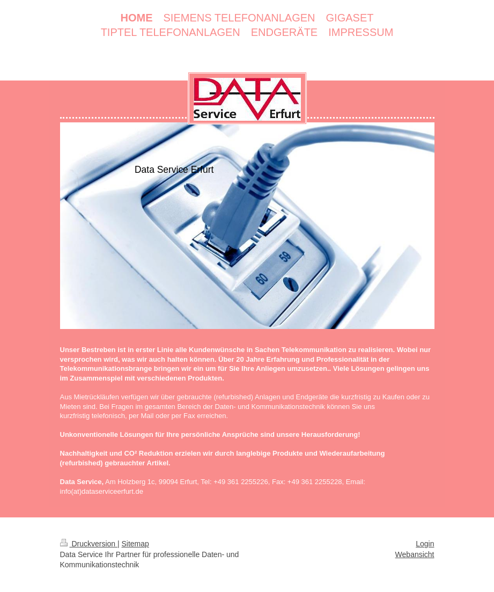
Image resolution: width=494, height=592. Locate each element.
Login (425, 543)
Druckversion (88, 543)
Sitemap (135, 543)
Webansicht (414, 554)
